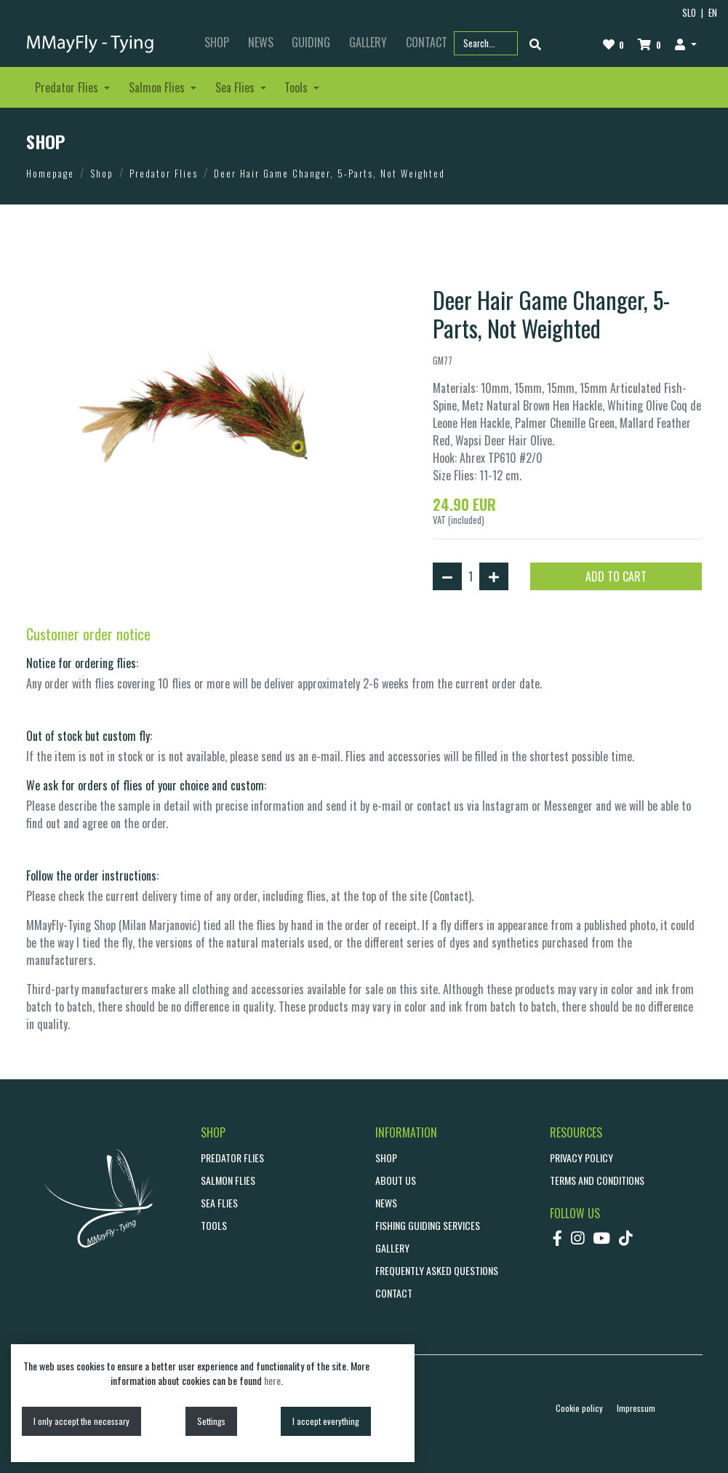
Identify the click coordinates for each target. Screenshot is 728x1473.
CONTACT (393, 1293)
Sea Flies (219, 1202)
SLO (689, 13)
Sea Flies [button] (236, 87)
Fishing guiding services (427, 1225)
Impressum (636, 1408)
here (272, 1380)
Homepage (50, 173)
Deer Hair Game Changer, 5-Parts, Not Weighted (329, 173)
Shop (101, 173)
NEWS (260, 42)
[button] (686, 43)
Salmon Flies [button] (158, 87)
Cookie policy (579, 1408)
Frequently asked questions (436, 1270)
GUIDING (311, 42)
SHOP (216, 42)
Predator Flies (163, 173)
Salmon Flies (228, 1180)
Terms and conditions (597, 1180)
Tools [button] (297, 87)
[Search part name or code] (486, 43)
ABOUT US (395, 1180)
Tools (214, 1225)
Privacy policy (581, 1157)
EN (712, 13)
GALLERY (368, 42)
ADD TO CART (616, 576)
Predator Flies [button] (68, 87)
